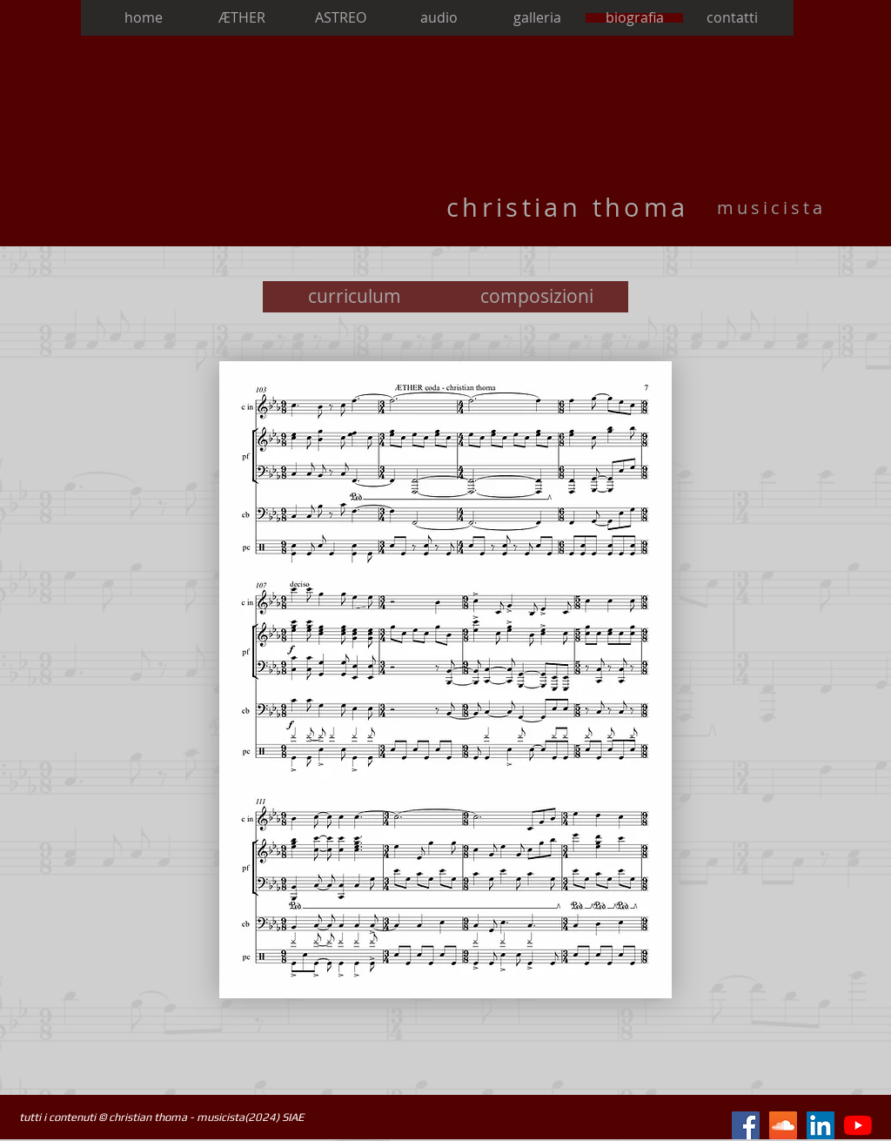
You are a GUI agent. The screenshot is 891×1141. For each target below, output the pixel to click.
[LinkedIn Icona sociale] (820, 1125)
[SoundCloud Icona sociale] (783, 1125)
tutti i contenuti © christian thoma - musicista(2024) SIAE (162, 1117)
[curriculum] (354, 296)
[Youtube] (858, 1125)
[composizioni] (537, 296)
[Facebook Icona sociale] (746, 1125)
